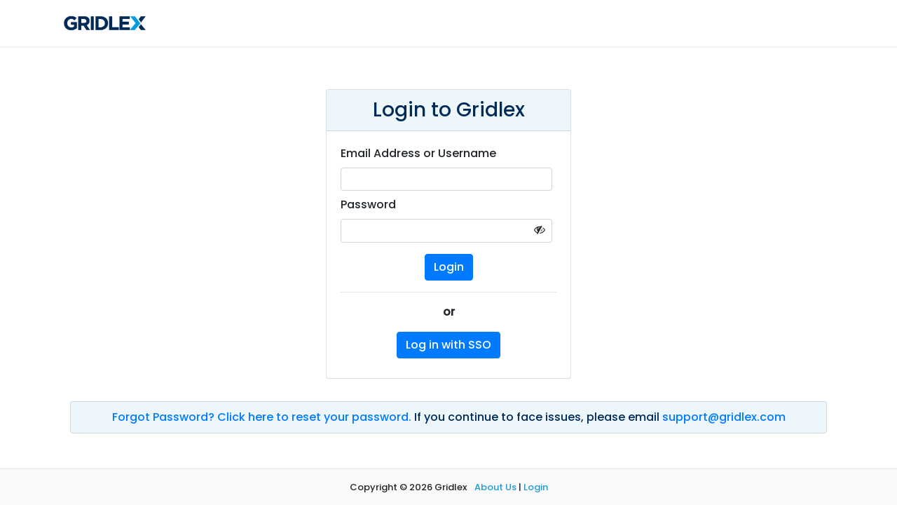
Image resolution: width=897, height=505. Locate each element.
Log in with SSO (448, 345)
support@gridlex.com (724, 417)
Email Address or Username (418, 153)
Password (368, 204)
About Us (495, 487)
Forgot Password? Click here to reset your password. (263, 417)
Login (535, 487)
